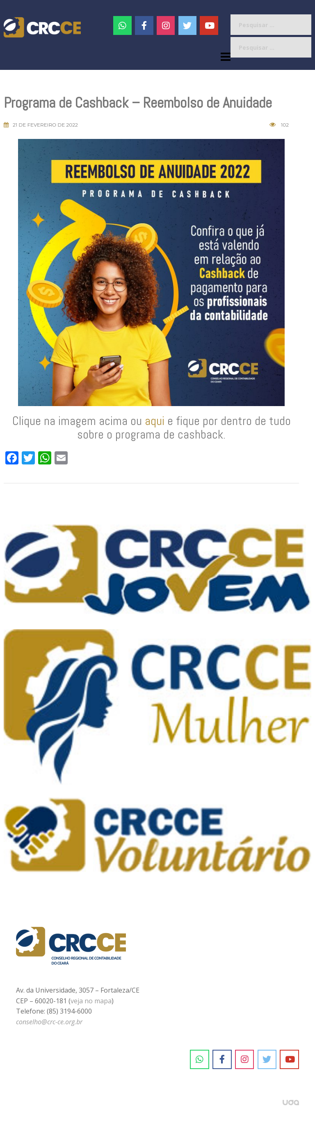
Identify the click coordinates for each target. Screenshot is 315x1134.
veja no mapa (91, 1000)
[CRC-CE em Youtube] (209, 25)
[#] (166, 25)
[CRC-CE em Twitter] (187, 25)
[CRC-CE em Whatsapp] (122, 25)
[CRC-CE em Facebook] (144, 25)
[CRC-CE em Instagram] (244, 1059)
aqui (154, 421)
